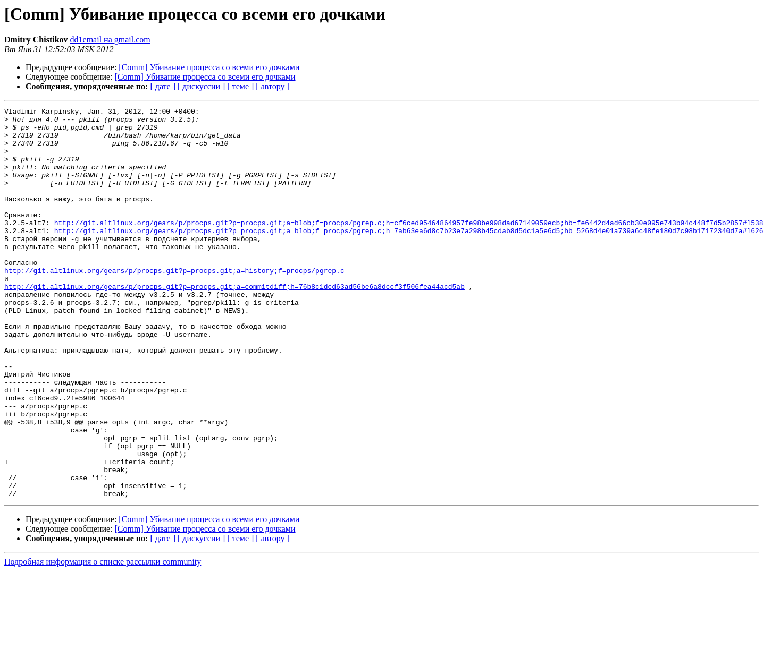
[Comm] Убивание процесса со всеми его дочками (209, 67)
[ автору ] (272, 86)
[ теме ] (240, 86)
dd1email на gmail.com (110, 39)
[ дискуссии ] (201, 86)
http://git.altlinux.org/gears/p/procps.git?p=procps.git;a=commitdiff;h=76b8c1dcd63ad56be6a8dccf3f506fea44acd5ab (234, 323)
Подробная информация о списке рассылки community (102, 639)
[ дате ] (162, 86)
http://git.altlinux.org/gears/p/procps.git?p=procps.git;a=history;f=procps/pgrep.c (174, 304)
